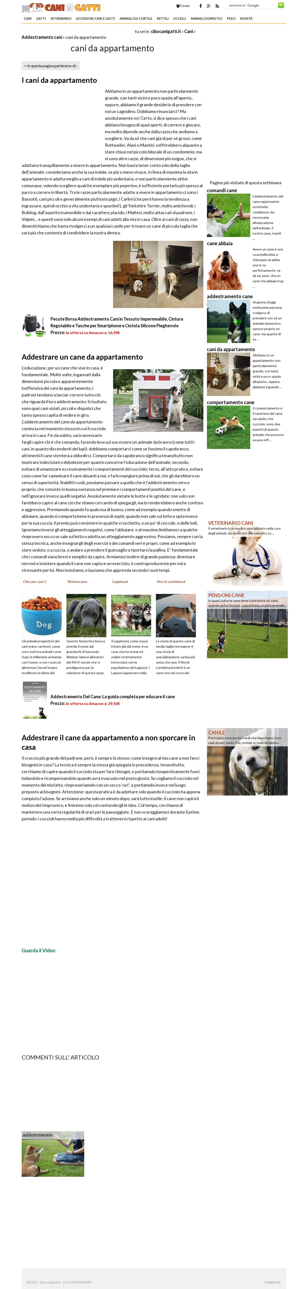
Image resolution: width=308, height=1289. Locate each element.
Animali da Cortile (136, 18)
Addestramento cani (42, 37)
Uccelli (179, 18)
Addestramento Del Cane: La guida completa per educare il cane (113, 696)
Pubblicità (272, 1282)
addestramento (37, 1135)
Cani (28, 18)
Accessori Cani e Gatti (95, 18)
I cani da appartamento (59, 80)
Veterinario (60, 18)
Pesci (231, 18)
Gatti (41, 18)
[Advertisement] (78, 31)
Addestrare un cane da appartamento (82, 356)
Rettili (163, 18)
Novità (246, 18)
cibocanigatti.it (166, 31)
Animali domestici (206, 18)
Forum (183, 6)
